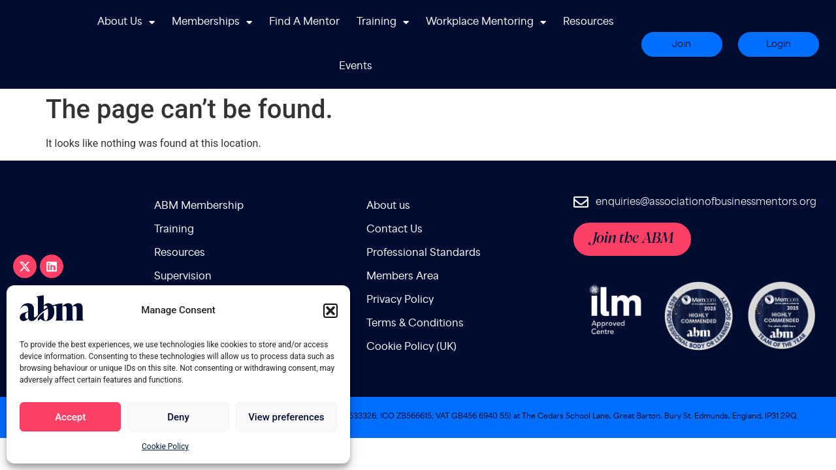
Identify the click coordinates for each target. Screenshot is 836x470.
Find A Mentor (304, 22)
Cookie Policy (165, 446)
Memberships (212, 22)
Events (355, 66)
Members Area (402, 246)
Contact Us (394, 199)
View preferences (286, 417)
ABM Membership (199, 176)
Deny (178, 417)
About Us (126, 22)
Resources (588, 22)
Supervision (183, 246)
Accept (70, 417)
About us (388, 176)
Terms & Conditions (415, 293)
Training (383, 22)
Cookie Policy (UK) (411, 317)
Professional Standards (423, 223)
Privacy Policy (400, 270)
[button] (330, 310)
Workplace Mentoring (486, 22)
